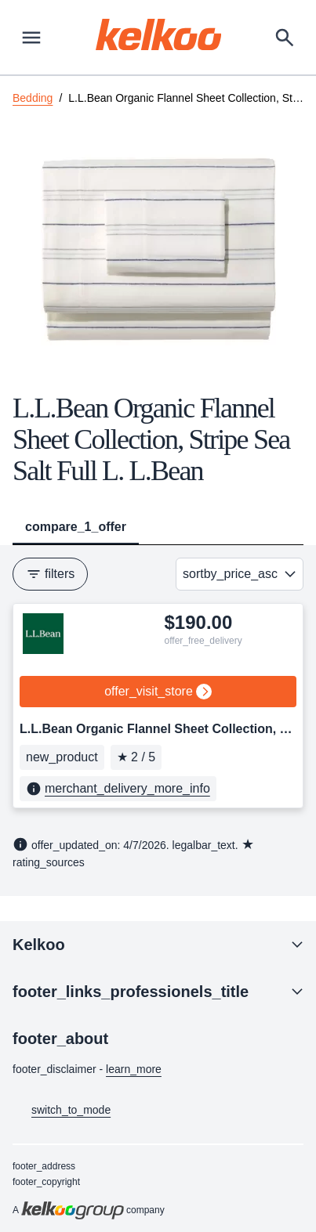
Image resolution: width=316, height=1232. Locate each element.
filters (50, 574)
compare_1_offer (75, 526)
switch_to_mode (62, 1110)
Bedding (33, 98)
